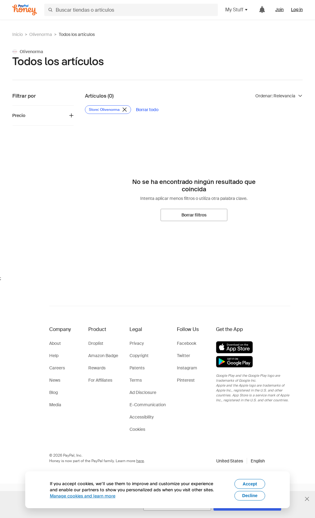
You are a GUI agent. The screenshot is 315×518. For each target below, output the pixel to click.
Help (53, 355)
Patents (137, 368)
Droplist (95, 343)
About (55, 343)
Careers (57, 368)
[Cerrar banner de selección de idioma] (307, 499)
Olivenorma (40, 34)
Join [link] (279, 9)
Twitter (183, 355)
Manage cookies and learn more (82, 495)
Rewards (97, 368)
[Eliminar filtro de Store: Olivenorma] (108, 109)
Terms (136, 380)
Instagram (187, 368)
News (54, 380)
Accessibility (142, 417)
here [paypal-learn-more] (140, 460)
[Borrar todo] (147, 109)
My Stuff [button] (236, 9)
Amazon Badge (103, 355)
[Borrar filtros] (194, 215)
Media (55, 404)
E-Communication (148, 404)
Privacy (137, 343)
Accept (250, 483)
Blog (53, 392)
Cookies (137, 429)
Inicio (17, 34)
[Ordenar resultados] (279, 95)
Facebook (186, 343)
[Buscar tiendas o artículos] (131, 10)
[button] (240, 461)
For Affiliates (100, 380)
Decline (249, 495)
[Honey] (24, 10)
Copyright (139, 355)
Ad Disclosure (143, 392)
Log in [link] (297, 9)
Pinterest (186, 380)
